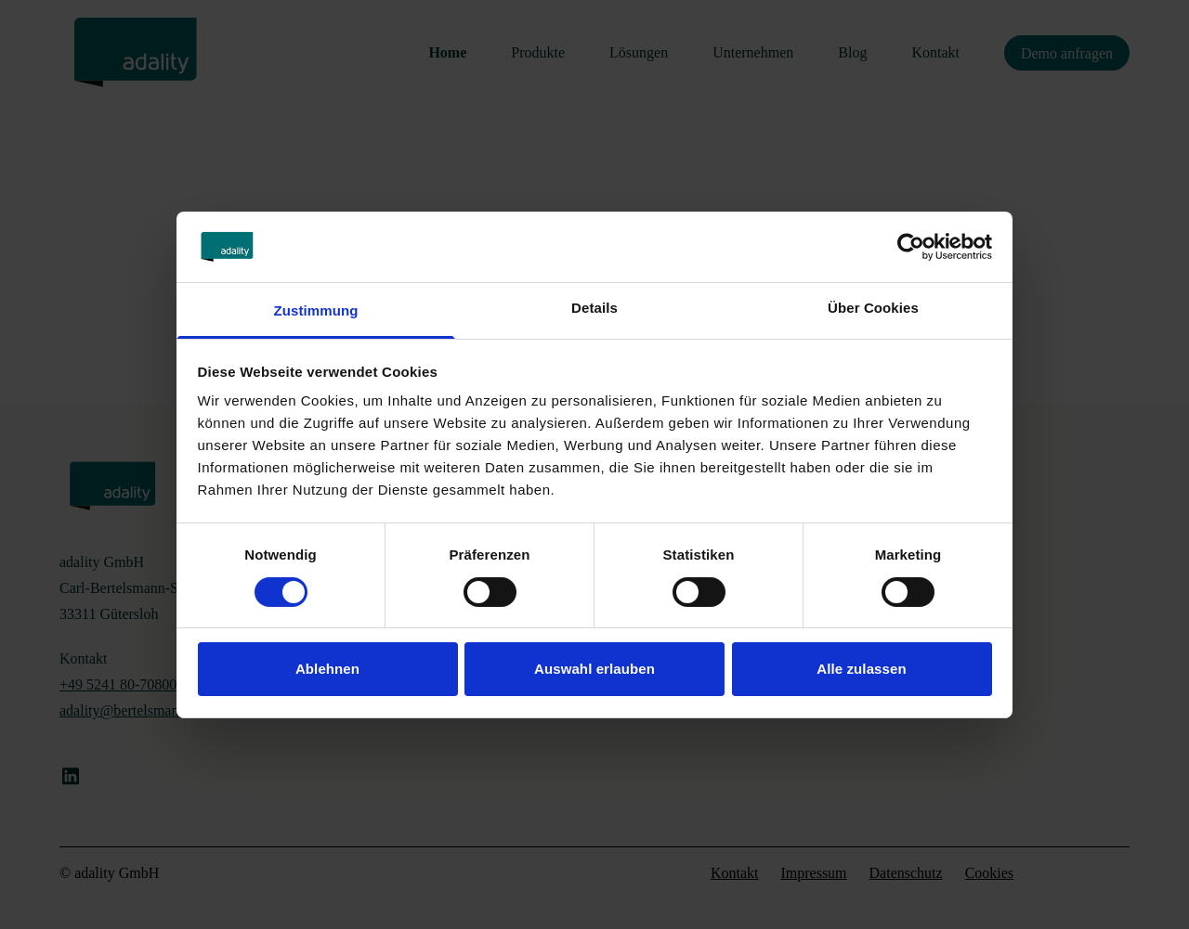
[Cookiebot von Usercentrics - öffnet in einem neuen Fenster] (911, 247)
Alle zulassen (861, 669)
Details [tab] (594, 308)
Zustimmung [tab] (316, 310)
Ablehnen (327, 669)
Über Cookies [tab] (873, 308)
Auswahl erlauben (594, 669)
